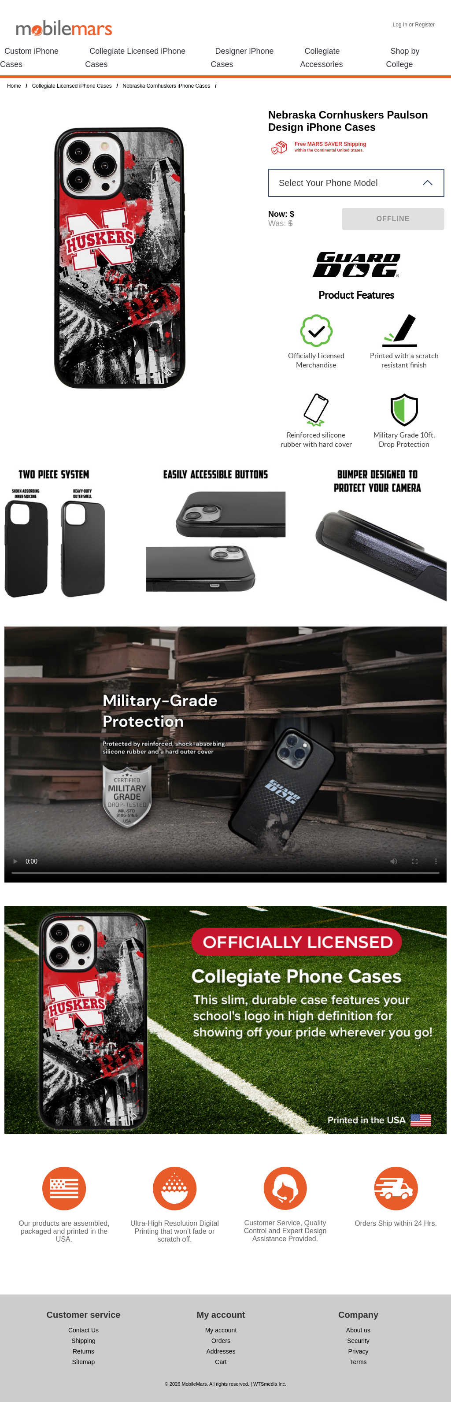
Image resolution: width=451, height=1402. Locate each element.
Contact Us (83, 1330)
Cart (220, 1361)
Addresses (220, 1351)
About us (358, 1330)
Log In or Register (414, 25)
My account (221, 1330)
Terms (358, 1361)
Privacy (358, 1351)
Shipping (83, 1340)
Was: (277, 223)
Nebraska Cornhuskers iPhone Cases (167, 86)
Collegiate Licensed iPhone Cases (72, 86)
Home (14, 86)
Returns (83, 1351)
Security (358, 1340)
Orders (220, 1340)
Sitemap (83, 1361)
